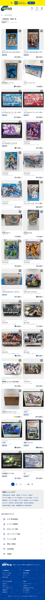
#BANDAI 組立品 (6, 505)
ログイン (25, 575)
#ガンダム (5, 503)
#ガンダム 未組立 (13, 500)
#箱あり (31, 495)
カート (24, 577)
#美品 (13, 505)
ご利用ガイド (26, 586)
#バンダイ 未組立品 (17, 497)
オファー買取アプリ (7, 588)
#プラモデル (24, 495)
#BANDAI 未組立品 (28, 503)
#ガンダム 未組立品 (23, 500)
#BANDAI (11, 503)
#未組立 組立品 (6, 495)
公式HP (4, 583)
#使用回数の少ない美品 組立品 (23, 505)
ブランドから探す (6, 575)
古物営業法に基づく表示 (28, 588)
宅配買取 (4, 592)
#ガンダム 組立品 (33, 500)
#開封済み (5, 500)
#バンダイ (35, 497)
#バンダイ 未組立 (6, 497)
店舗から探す (5, 577)
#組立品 (18, 495)
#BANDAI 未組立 (18, 503)
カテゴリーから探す (6, 573)
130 (28, 484)
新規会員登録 (26, 573)
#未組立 (13, 495)
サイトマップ (26, 592)
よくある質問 (26, 590)
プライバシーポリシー (28, 583)
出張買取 (4, 590)
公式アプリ (5, 586)
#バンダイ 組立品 (27, 497)
